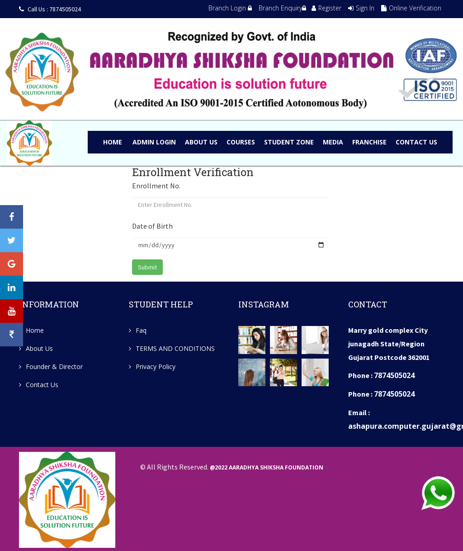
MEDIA (333, 142)
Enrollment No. (156, 185)
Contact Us (42, 384)
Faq (141, 330)
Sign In (361, 8)
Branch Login (230, 8)
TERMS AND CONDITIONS (175, 348)
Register (326, 8)
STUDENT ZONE (289, 142)
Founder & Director (54, 366)
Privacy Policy (155, 366)
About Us (39, 348)
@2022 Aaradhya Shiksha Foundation (266, 466)
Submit (147, 267)
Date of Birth (152, 225)
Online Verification (411, 8)
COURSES (241, 142)
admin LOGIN (154, 142)
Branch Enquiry (282, 8)
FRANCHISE (369, 142)
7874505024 (394, 375)
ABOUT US (201, 142)
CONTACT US (416, 142)
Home (112, 142)
